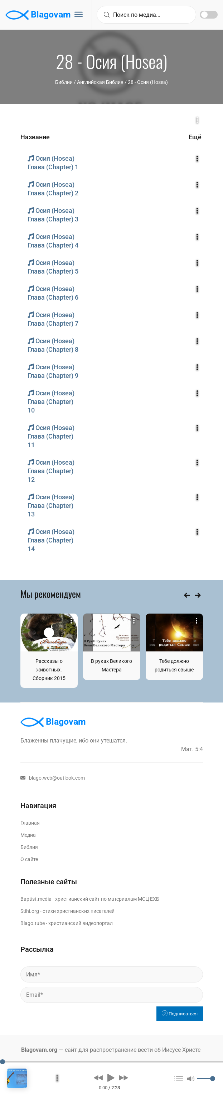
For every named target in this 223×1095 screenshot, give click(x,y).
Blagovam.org (39, 1049)
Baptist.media (36, 899)
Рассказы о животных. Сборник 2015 (49, 669)
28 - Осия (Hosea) (148, 82)
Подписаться (180, 1013)
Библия (29, 847)
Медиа (28, 835)
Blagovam (38, 15)
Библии (64, 82)
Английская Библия (100, 82)
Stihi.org (29, 911)
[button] (98, 1077)
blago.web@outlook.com (52, 778)
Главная (30, 823)
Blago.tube (32, 923)
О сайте (29, 859)
